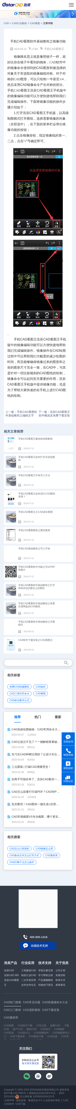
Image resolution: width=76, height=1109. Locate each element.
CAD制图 (9, 1025)
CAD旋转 (41, 686)
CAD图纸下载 (36, 1036)
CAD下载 (20, 1104)
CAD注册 (52, 1036)
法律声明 (9, 1100)
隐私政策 (21, 1100)
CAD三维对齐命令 (19, 693)
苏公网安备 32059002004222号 (34, 1096)
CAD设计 (45, 1029)
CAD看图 (35, 23)
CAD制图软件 (41, 1032)
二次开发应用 (28, 980)
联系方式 (60, 980)
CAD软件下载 (25, 1025)
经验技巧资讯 (45, 985)
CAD (6, 23)
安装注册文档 (45, 970)
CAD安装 (9, 1032)
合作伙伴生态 (28, 985)
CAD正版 (41, 1025)
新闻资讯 (60, 985)
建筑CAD (31, 1029)
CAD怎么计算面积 (19, 848)
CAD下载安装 (17, 1036)
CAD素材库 (51, 855)
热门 (37, 717)
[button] (35, 13)
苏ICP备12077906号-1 (16, 1093)
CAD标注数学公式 (19, 700)
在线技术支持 (39, 945)
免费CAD (55, 1025)
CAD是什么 (24, 1032)
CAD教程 (59, 1029)
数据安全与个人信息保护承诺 (44, 1100)
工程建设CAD (28, 970)
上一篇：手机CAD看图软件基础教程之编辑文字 (21, 413)
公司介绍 (60, 970)
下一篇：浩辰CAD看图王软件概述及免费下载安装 (54, 413)
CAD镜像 (27, 84)
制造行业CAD (28, 975)
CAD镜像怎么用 (44, 848)
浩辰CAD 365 (11, 975)
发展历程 (60, 975)
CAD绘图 (59, 350)
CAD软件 (9, 1104)
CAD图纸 (46, 373)
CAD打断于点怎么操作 (22, 862)
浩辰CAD (9, 970)
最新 (58, 717)
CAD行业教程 (19, 23)
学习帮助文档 (45, 975)
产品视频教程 (45, 980)
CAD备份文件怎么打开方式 (24, 855)
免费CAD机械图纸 (19, 686)
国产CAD (18, 1029)
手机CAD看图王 (54, 48)
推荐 (17, 717)
